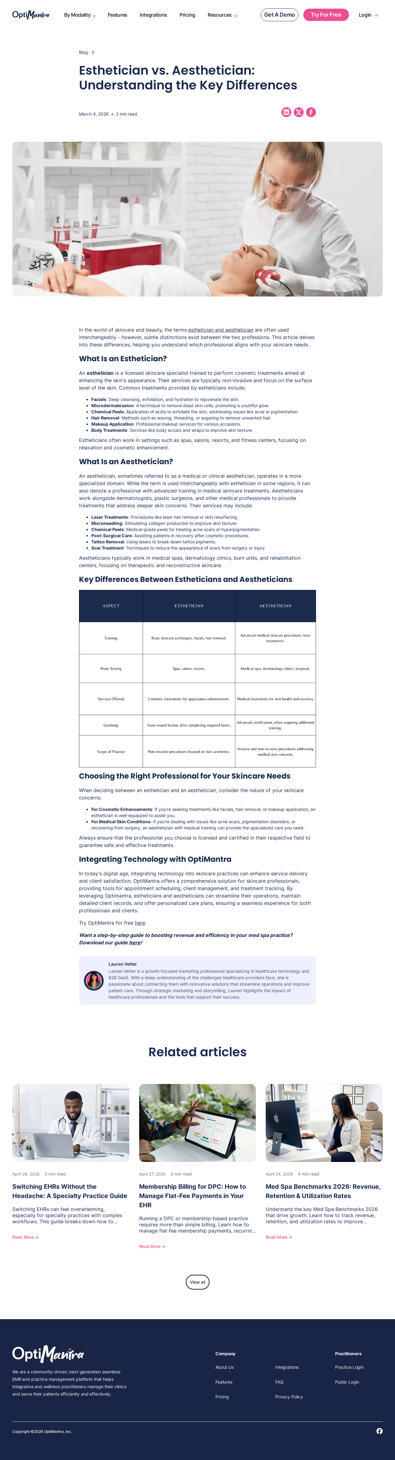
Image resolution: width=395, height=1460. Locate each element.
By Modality (77, 15)
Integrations (153, 15)
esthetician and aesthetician (220, 330)
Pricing (187, 15)
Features (117, 15)
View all (197, 1282)
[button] (79, 15)
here (140, 923)
